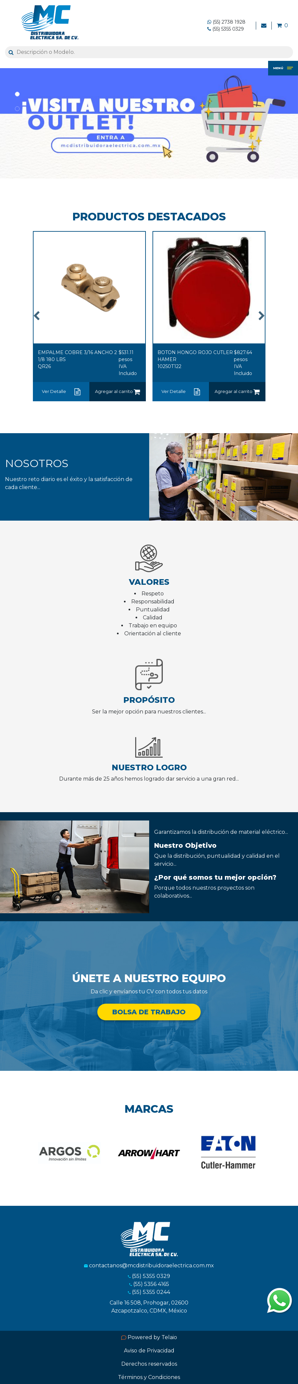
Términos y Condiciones (149, 1377)
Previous (37, 317)
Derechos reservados (149, 1364)
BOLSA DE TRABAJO (149, 1012)
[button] (3, 123)
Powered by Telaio (149, 1337)
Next (262, 317)
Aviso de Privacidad (149, 1350)
